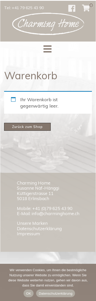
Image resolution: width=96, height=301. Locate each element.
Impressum (28, 233)
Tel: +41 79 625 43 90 (24, 7)
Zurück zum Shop (27, 127)
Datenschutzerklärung (39, 228)
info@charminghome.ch (55, 213)
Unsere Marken (32, 223)
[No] (89, 282)
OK (28, 293)
